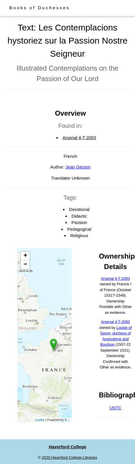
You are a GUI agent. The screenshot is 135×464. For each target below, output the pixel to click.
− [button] (25, 264)
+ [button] (25, 256)
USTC (115, 407)
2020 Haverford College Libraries (69, 457)
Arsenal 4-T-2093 (79, 137)
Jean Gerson (78, 166)
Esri (67, 420)
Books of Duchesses (39, 7)
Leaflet (39, 420)
